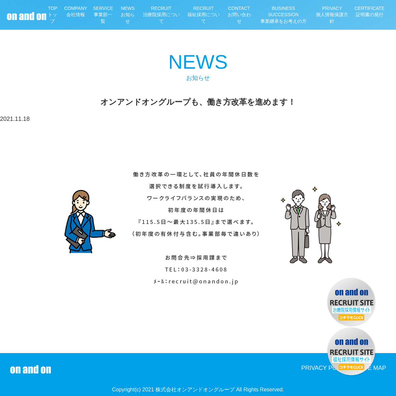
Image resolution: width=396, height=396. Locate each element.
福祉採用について (203, 14)
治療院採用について (161, 14)
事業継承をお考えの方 (283, 14)
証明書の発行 (370, 11)
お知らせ (128, 14)
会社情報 (75, 11)
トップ (52, 14)
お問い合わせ (239, 14)
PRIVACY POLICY (325, 368)
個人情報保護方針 (331, 14)
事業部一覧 (103, 14)
